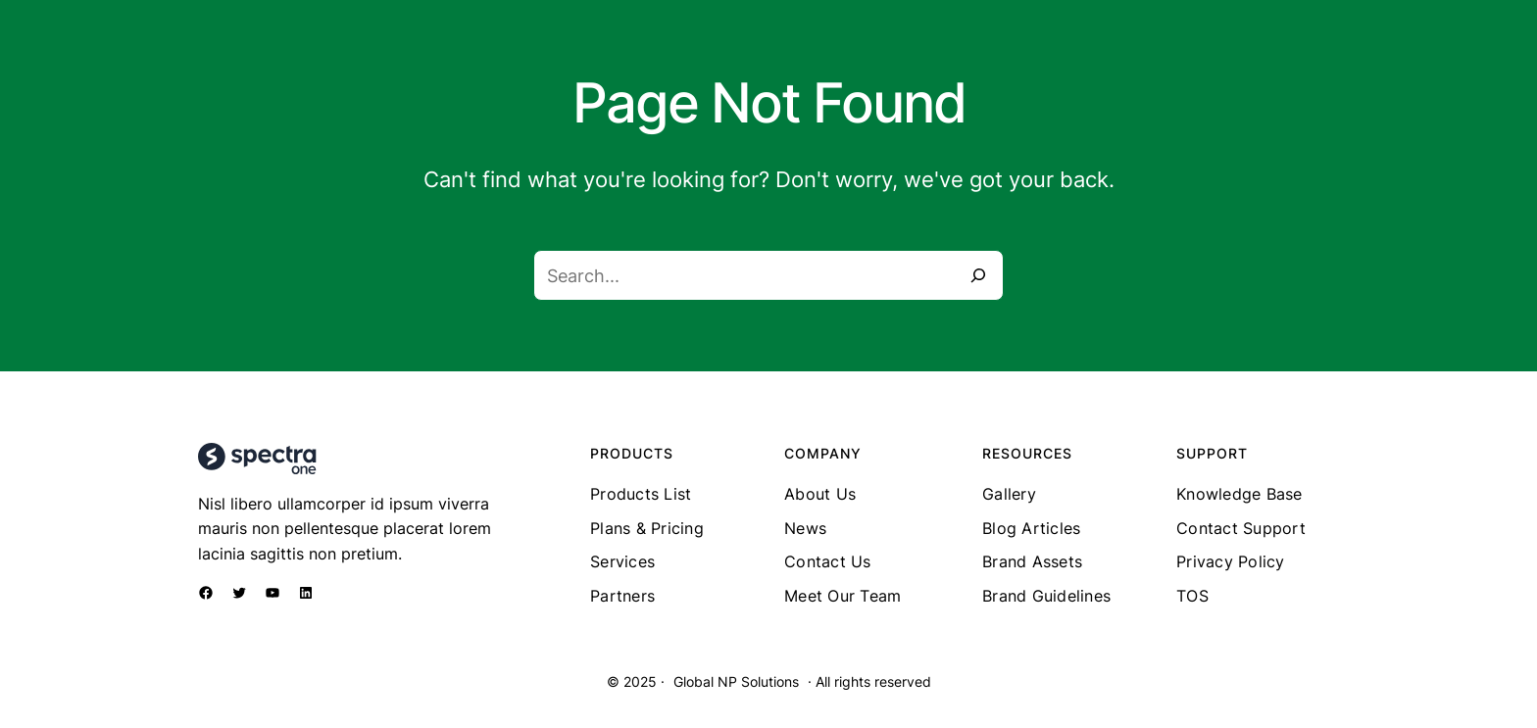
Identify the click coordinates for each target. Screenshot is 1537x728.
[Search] (978, 275)
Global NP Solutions (736, 681)
